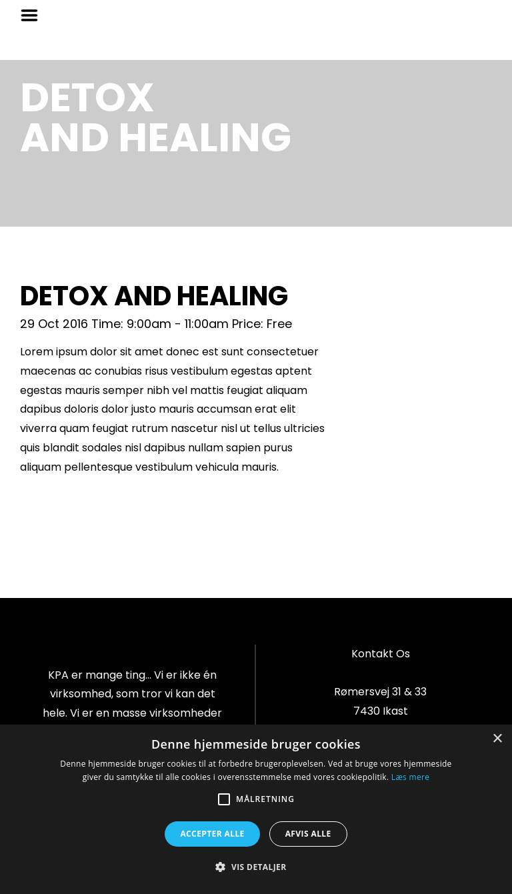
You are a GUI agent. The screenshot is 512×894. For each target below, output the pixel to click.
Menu (34, 15)
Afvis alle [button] (308, 833)
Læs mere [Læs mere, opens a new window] (410, 777)
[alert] (256, 809)
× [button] (497, 739)
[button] (255, 867)
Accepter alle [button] (212, 833)
